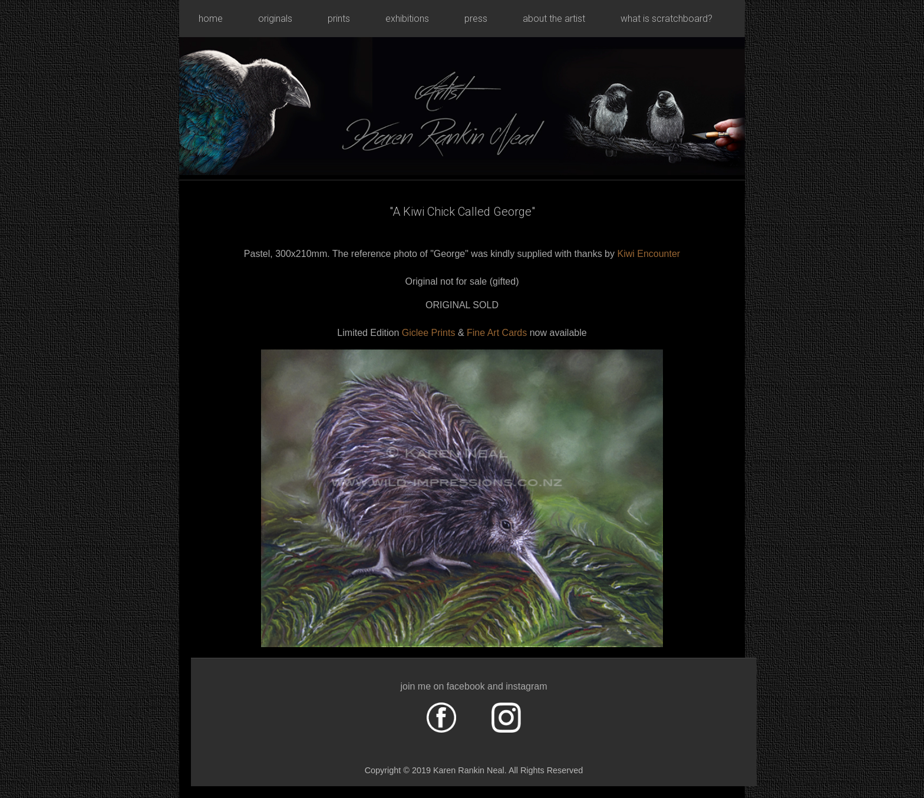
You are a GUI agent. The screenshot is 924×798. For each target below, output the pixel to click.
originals (275, 18)
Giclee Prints (429, 333)
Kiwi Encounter (648, 254)
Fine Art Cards (498, 333)
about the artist (554, 18)
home (211, 18)
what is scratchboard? (666, 18)
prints (339, 18)
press (475, 18)
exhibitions (407, 18)
